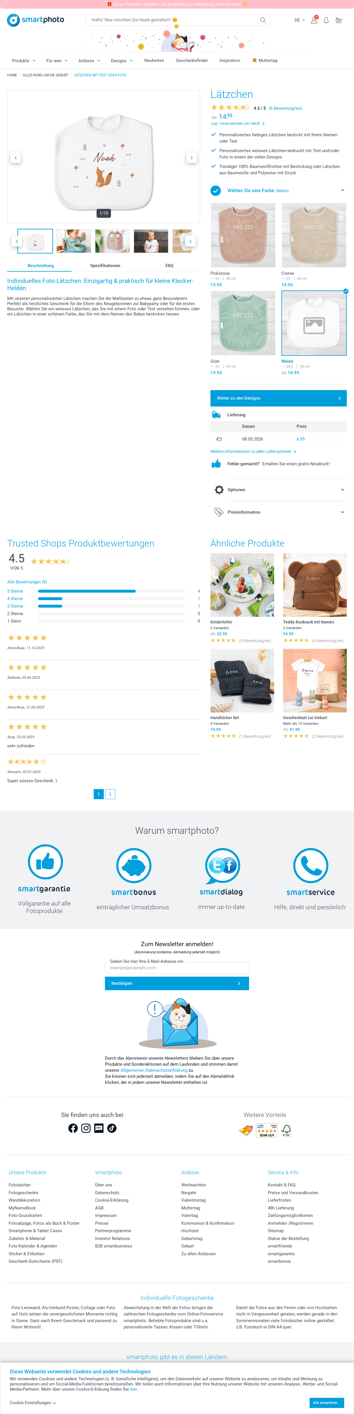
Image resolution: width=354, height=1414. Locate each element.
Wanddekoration (24, 1200)
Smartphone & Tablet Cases (35, 1230)
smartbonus (279, 1261)
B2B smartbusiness (113, 1246)
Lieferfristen (279, 1200)
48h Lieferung (281, 1208)
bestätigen (122, 983)
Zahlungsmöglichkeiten (290, 1215)
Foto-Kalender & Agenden (33, 1246)
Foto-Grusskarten (25, 1215)
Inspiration (230, 60)
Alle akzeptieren (325, 1403)
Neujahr (188, 1192)
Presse (101, 1223)
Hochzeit (190, 1230)
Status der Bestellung (288, 1238)
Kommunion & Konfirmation (207, 1223)
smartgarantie (281, 1253)
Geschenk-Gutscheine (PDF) (35, 1261)
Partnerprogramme (113, 1230)
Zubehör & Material (27, 1238)
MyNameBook (22, 1208)
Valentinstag (193, 1200)
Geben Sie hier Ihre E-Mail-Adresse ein (146, 961)
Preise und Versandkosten (293, 1192)
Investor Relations (112, 1238)
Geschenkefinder (192, 60)
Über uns (103, 1185)
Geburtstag (191, 1238)
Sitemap (276, 1230)
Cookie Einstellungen (33, 1402)
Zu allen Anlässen (198, 1253)
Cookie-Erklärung (111, 1200)
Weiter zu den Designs (238, 398)
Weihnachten (193, 1185)
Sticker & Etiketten (26, 1253)
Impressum (106, 1215)
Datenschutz (107, 1192)
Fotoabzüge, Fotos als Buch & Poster (44, 1223)
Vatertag (189, 1215)
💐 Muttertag (264, 60)
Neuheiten (154, 60)
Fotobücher (20, 1185)
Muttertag (190, 1208)
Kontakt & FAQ (281, 1185)
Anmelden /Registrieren (290, 1223)
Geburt (187, 1246)
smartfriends (280, 1246)
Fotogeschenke (23, 1192)
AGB (99, 1208)
